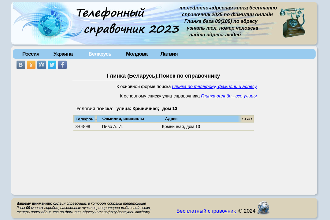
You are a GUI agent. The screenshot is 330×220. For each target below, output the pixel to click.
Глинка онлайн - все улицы (229, 96)
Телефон (87, 119)
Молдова (136, 54)
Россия (30, 54)
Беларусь (99, 54)
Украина (63, 54)
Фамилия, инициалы (123, 118)
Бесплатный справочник (206, 211)
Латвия (168, 54)
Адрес (171, 118)
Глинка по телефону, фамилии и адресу (214, 86)
